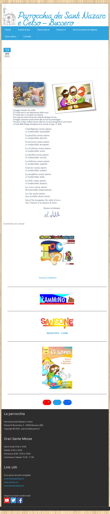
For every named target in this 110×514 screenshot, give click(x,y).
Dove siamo (10, 36)
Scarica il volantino (47, 278)
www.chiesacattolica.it (14, 486)
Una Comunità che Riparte (85, 30)
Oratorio (61, 30)
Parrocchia (43, 30)
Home (8, 30)
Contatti (27, 36)
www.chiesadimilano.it (14, 479)
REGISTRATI (53, 333)
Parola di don (24, 30)
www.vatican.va (11, 482)
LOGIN (64, 333)
